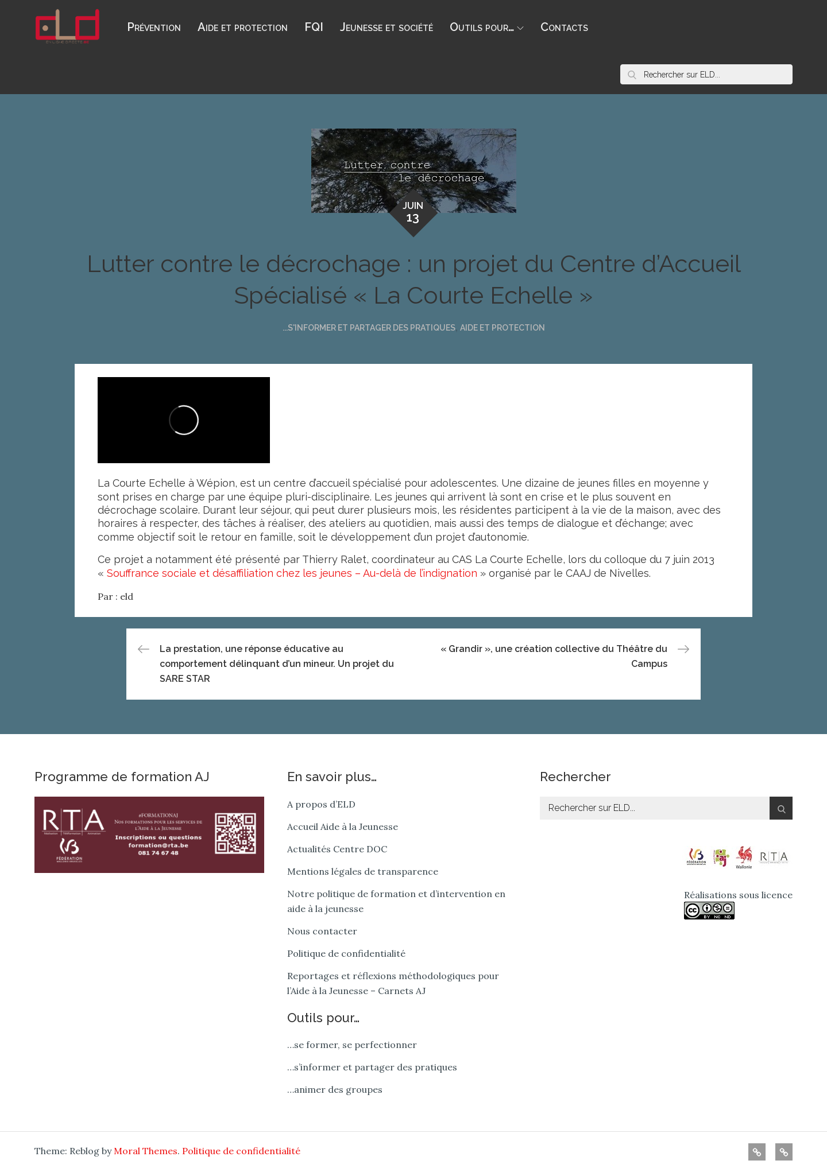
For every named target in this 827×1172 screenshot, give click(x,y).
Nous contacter (322, 931)
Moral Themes (145, 1151)
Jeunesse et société (386, 27)
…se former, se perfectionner (352, 1044)
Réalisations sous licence (738, 904)
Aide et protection (243, 27)
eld (126, 596)
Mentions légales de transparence (362, 871)
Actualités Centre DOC (337, 849)
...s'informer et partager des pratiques (369, 327)
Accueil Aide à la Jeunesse (342, 826)
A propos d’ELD (321, 804)
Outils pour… (487, 27)
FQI (313, 27)
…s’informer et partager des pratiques (372, 1067)
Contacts (564, 27)
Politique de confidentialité (346, 953)
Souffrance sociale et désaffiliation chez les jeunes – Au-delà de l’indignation (292, 573)
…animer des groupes (334, 1089)
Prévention (154, 27)
